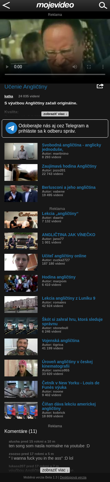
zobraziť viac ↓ (55, 114)
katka (8, 96)
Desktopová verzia (73, 477)
